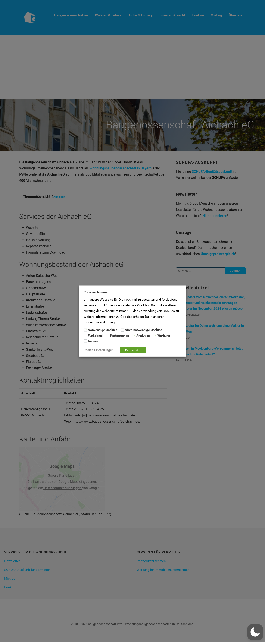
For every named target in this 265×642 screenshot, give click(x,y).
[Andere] (85, 341)
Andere (93, 341)
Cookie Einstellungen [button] (98, 350)
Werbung (163, 336)
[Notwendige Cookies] (85, 329)
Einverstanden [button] (132, 350)
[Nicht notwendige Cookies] (122, 329)
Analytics (143, 336)
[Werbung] (154, 335)
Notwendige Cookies (102, 330)
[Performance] (107, 335)
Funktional (95, 336)
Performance (119, 336)
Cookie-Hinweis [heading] (96, 292)
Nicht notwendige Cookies (143, 330)
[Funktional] (85, 335)
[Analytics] (133, 335)
